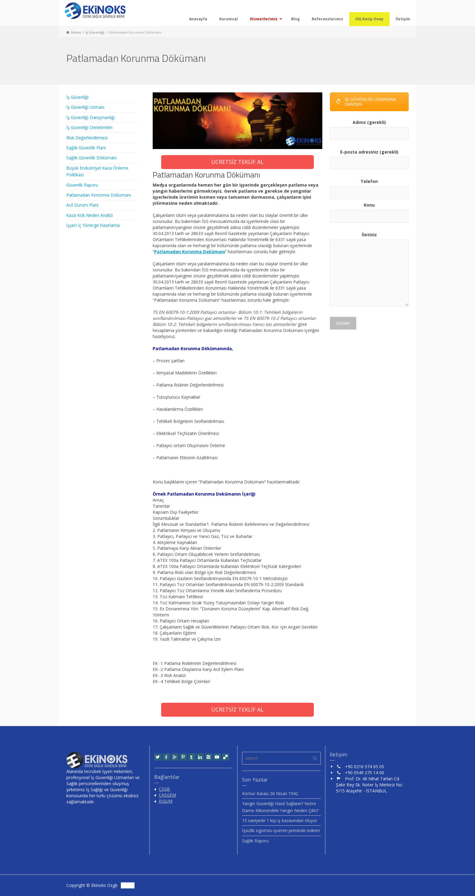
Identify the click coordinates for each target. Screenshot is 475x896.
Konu (369, 210)
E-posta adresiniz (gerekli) (369, 157)
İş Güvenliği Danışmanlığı (90, 117)
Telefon (369, 186)
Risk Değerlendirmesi (87, 138)
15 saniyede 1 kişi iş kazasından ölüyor (279, 820)
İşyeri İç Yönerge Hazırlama (93, 225)
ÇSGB (164, 789)
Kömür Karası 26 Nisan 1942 (270, 793)
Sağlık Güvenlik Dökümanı (91, 158)
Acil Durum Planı (82, 205)
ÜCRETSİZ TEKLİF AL (237, 161)
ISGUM (165, 801)
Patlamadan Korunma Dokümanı (189, 251)
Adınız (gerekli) (369, 127)
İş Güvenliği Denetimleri (89, 127)
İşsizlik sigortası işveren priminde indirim (281, 830)
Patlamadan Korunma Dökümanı (98, 195)
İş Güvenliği (77, 97)
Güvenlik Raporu (82, 185)
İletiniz (369, 269)
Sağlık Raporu (255, 841)
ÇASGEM (167, 795)
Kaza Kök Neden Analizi (89, 215)
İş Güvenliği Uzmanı (85, 107)
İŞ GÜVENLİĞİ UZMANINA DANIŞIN (366, 102)
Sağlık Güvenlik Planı (86, 148)
